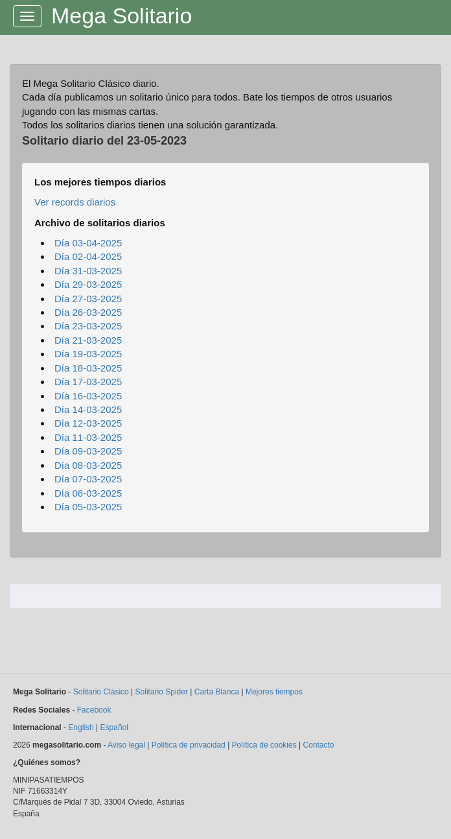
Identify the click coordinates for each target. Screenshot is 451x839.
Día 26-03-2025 (88, 312)
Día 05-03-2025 (88, 506)
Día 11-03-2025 (88, 437)
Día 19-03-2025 (88, 353)
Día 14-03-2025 (88, 409)
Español (114, 727)
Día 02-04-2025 (88, 256)
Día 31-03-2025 (88, 270)
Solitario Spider (161, 691)
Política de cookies (264, 745)
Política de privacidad (189, 745)
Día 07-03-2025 (88, 478)
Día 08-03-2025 (88, 465)
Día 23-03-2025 (88, 325)
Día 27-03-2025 (88, 298)
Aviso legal (126, 745)
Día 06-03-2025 (88, 493)
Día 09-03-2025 (88, 450)
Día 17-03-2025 (88, 381)
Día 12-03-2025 (88, 423)
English (80, 727)
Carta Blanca (216, 691)
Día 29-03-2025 (88, 284)
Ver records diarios (74, 201)
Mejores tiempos (274, 691)
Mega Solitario (121, 15)
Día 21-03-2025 (88, 340)
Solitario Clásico (101, 691)
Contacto (318, 745)
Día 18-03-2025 (88, 367)
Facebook (94, 710)
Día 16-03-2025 (88, 395)
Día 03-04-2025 (88, 242)
